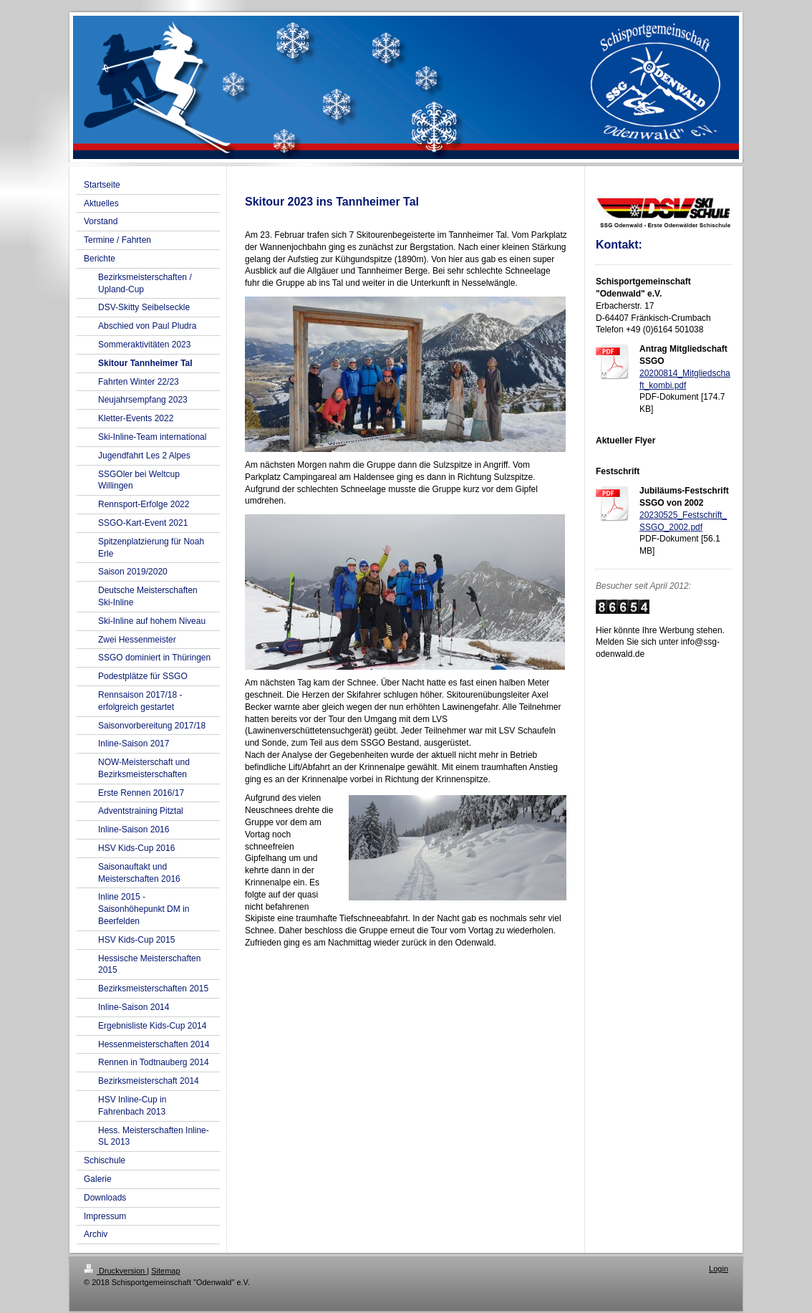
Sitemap (165, 1270)
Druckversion (115, 1270)
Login (718, 1268)
